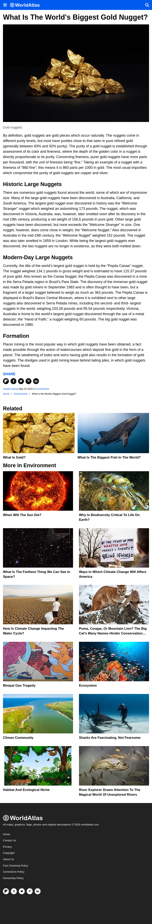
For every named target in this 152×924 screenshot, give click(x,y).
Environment (42, 389)
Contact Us (9, 840)
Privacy (7, 846)
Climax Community (18, 738)
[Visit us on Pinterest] (30, 891)
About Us (8, 859)
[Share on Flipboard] (6, 381)
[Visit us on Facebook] (14, 891)
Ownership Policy (13, 878)
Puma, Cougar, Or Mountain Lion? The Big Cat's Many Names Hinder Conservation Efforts (113, 633)
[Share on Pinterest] (28, 381)
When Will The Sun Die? (22, 515)
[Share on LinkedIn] (36, 381)
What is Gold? (14, 457)
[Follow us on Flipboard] (6, 891)
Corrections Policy (14, 871)
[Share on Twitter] (21, 381)
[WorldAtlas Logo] (26, 5)
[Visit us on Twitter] (22, 891)
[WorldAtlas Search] (147, 5)
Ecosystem (88, 685)
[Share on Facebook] (13, 381)
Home (6, 834)
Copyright (8, 852)
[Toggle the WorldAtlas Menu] (5, 5)
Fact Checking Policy (15, 865)
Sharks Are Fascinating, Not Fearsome (110, 738)
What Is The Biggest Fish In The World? (109, 457)
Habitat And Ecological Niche (26, 790)
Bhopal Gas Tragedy (19, 685)
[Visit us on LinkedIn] (38, 891)
